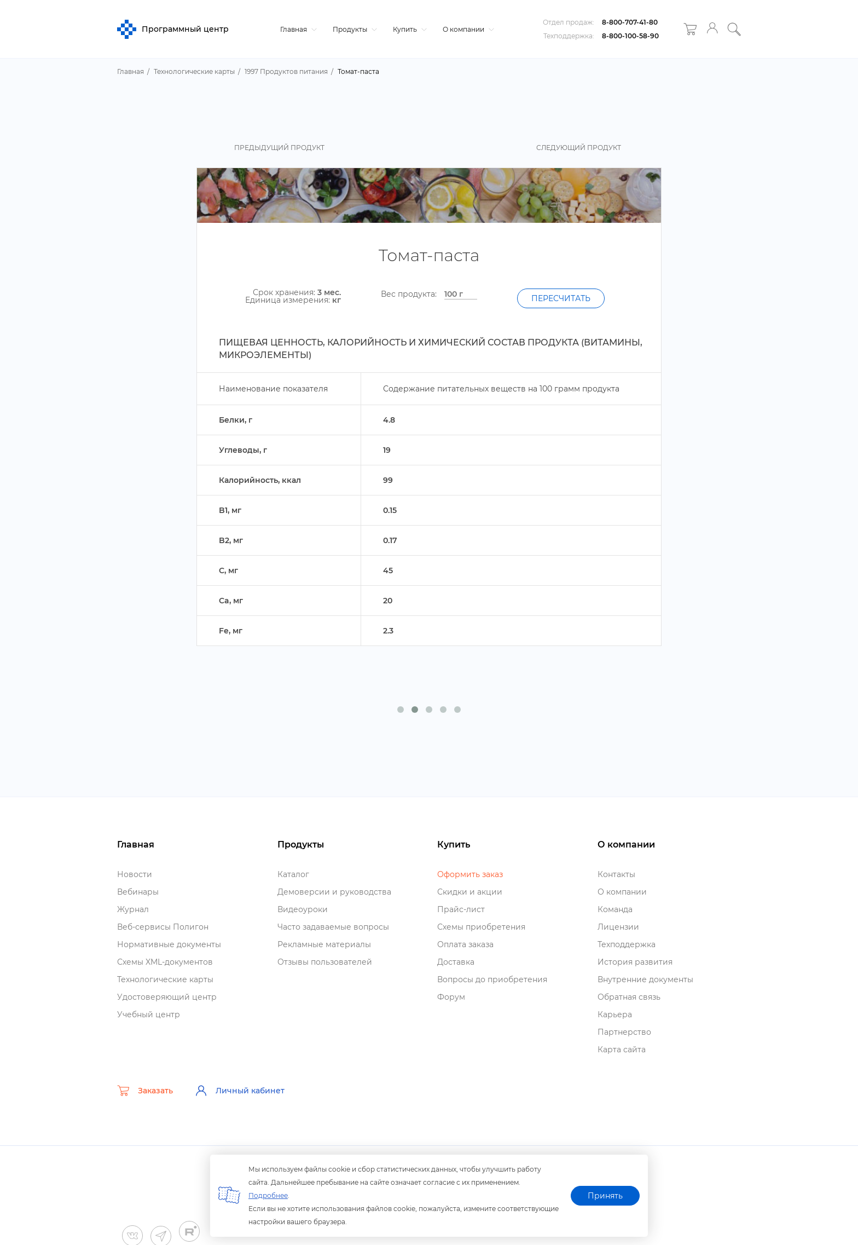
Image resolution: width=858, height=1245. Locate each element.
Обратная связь (629, 997)
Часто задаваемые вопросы (333, 927)
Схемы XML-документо (165, 962)
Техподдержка (627, 944)
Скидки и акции (469, 892)
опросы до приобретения (492, 979)
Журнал (133, 909)
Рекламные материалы (324, 944)
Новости (134, 874)
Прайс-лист (461, 909)
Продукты (353, 29)
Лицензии (618, 927)
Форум (451, 997)
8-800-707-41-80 (630, 22)
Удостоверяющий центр (167, 997)
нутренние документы (645, 979)
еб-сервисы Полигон (162, 927)
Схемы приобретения (481, 927)
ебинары (138, 892)
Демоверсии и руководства (334, 892)
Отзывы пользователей (324, 962)
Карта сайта (622, 1049)
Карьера (615, 1014)
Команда (615, 909)
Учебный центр (148, 1014)
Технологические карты (165, 979)
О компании (467, 29)
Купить (408, 29)
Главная (297, 29)
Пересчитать (560, 298)
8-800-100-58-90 (630, 36)
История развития (635, 962)
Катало (293, 874)
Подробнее (268, 1195)
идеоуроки (302, 909)
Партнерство (624, 1032)
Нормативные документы (169, 944)
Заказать (145, 1090)
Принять (605, 1196)
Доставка (455, 962)
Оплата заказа (465, 944)
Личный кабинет (240, 1090)
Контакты (616, 874)
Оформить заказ (470, 874)
